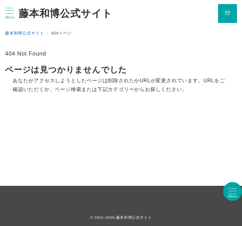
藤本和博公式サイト (65, 13)
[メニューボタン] (10, 13)
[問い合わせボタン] (227, 13)
